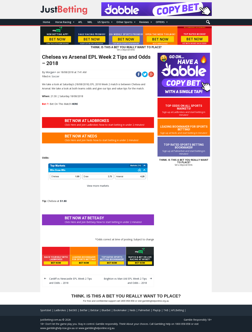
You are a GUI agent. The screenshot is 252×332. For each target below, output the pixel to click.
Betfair (84, 310)
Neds (132, 310)
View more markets (98, 185)
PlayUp (157, 310)
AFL (80, 22)
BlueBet (106, 310)
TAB (165, 310)
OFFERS (160, 22)
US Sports (103, 22)
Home (46, 22)
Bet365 (73, 310)
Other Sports (124, 22)
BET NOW (57, 39)
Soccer (55, 76)
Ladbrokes (60, 310)
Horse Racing (63, 22)
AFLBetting (177, 310)
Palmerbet (144, 310)
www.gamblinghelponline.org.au (96, 328)
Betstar (94, 310)
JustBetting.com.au (51, 319)
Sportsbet (45, 310)
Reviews (144, 22)
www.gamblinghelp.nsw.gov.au (57, 328)
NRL (90, 22)
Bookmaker (120, 310)
